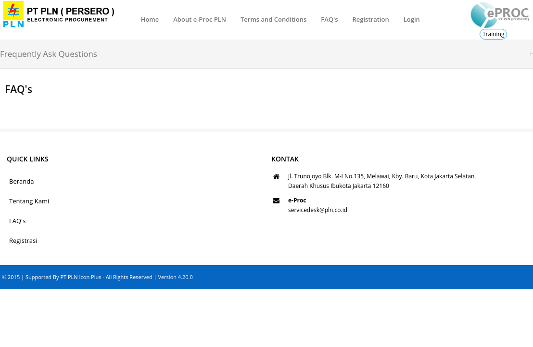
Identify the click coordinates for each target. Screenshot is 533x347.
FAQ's (329, 19)
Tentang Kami (29, 201)
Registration (370, 19)
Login (412, 19)
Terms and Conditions (273, 19)
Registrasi (23, 240)
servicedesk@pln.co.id (317, 210)
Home (150, 19)
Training (493, 34)
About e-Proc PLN (199, 19)
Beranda (21, 181)
